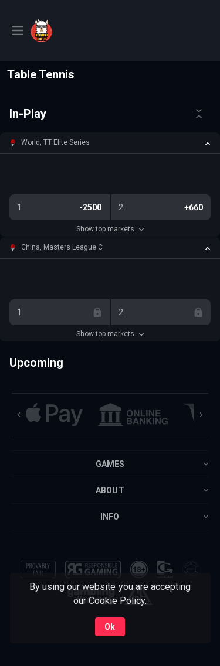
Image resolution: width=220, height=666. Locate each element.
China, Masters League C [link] (62, 247)
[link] (57, 30)
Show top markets (110, 229)
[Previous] (19, 415)
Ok (109, 626)
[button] (110, 142)
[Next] (201, 415)
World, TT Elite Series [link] (55, 142)
